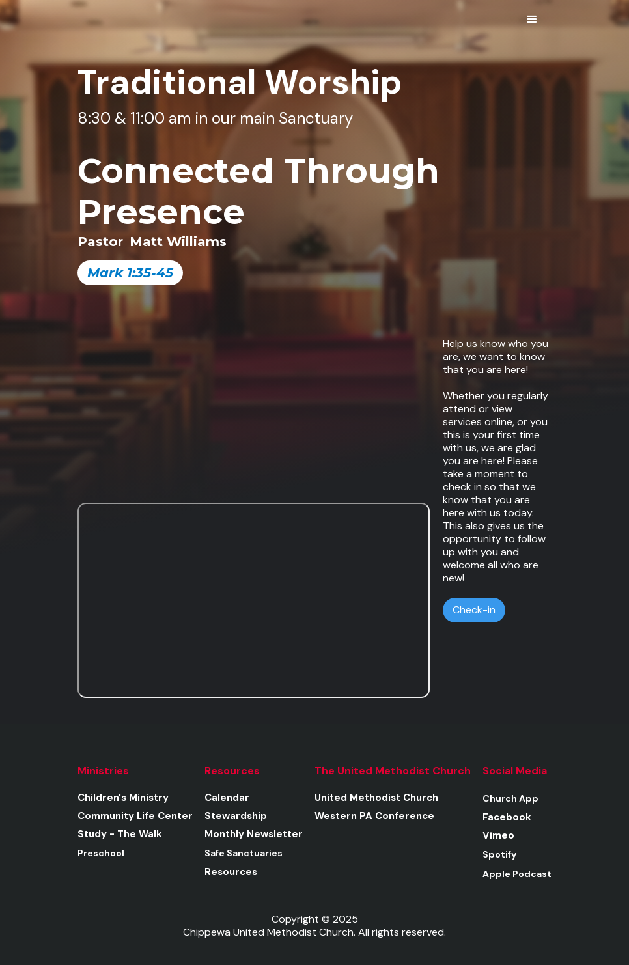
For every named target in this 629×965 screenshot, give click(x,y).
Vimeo (498, 835)
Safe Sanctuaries (243, 853)
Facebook (506, 817)
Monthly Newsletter (253, 834)
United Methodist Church (376, 798)
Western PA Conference (374, 816)
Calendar (226, 798)
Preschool (100, 853)
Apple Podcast (517, 874)
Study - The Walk (119, 834)
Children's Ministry (123, 798)
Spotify (499, 854)
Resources (230, 872)
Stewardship (235, 816)
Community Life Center (135, 816)
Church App (510, 798)
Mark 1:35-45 (130, 273)
